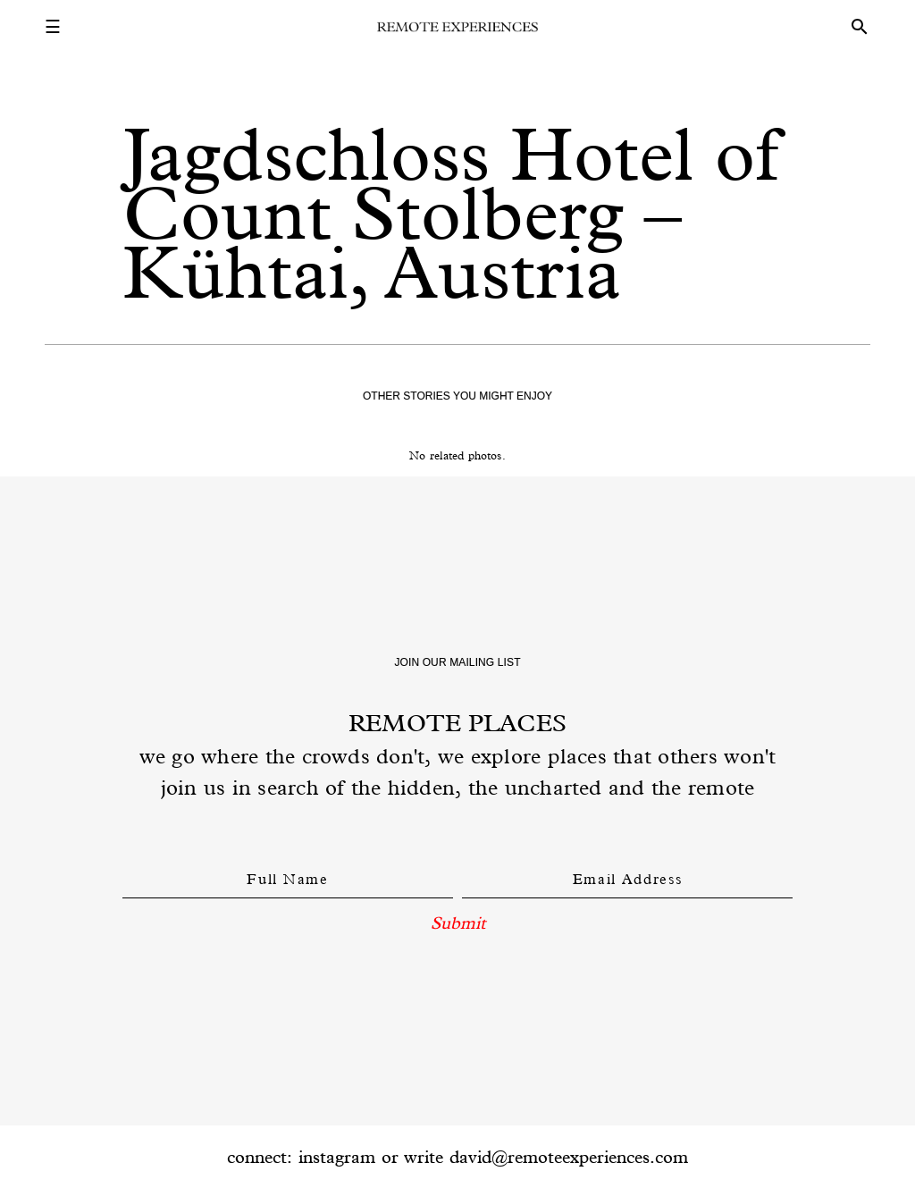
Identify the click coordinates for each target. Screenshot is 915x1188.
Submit (458, 922)
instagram (336, 1157)
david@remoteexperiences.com (568, 1157)
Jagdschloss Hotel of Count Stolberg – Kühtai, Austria (450, 213)
